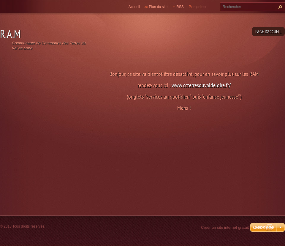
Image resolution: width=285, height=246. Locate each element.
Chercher (279, 6)
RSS (180, 7)
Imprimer (200, 7)
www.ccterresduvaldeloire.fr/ (201, 85)
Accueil (134, 7)
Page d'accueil (268, 31)
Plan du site (158, 7)
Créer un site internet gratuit (225, 227)
